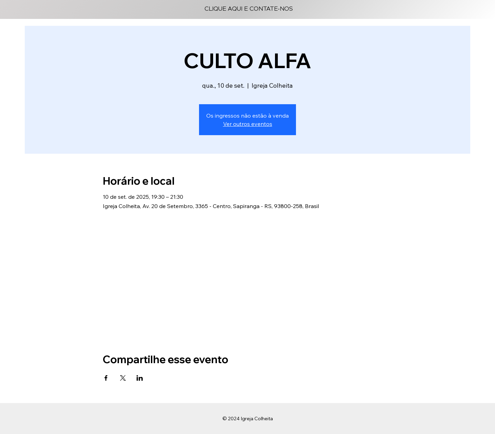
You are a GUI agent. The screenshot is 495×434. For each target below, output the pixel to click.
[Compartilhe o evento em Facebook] (106, 378)
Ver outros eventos (247, 123)
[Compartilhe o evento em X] (123, 378)
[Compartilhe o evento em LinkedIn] (139, 378)
